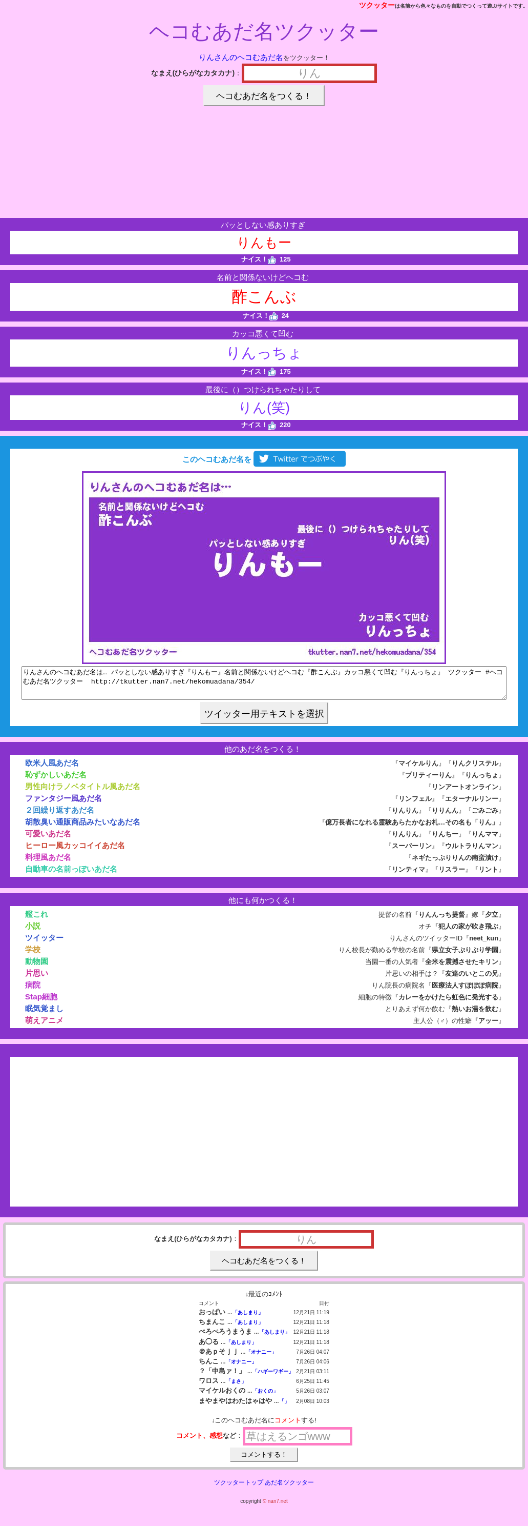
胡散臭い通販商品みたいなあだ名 (82, 828)
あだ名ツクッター (289, 1488)
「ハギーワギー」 (272, 1377)
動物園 (36, 967)
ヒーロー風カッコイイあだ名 (75, 851)
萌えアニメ (44, 1026)
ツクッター (377, 5)
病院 (32, 991)
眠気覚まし (44, 1014)
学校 (32, 955)
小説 (32, 932)
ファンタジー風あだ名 (63, 804)
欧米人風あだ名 (52, 769)
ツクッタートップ (238, 1488)
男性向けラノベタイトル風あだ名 (82, 792)
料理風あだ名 (48, 863)
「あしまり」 (248, 1318)
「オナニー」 (261, 1358)
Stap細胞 (41, 1002)
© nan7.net (275, 1507)
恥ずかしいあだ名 (56, 780)
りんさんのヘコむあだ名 (241, 57)
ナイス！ (259, 259)
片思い (36, 979)
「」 (284, 1407)
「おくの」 (265, 1397)
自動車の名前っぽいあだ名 (71, 875)
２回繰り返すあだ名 (59, 816)
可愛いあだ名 (48, 839)
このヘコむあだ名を (264, 459)
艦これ (36, 920)
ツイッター (44, 943)
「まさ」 (236, 1387)
